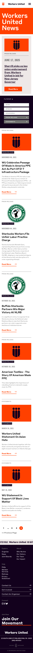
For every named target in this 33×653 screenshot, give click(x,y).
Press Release (16, 117)
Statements (16, 121)
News (8, 104)
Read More (13, 89)
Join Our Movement (12, 621)
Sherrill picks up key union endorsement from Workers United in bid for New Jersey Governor (16, 73)
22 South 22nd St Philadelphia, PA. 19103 (16, 638)
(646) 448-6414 (16, 640)
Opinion (9, 109)
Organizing (10, 113)
